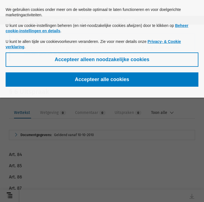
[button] (102, 59)
